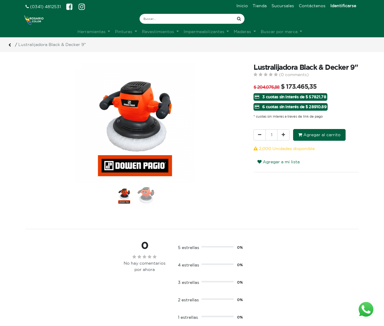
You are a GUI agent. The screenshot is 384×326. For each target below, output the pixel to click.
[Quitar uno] (260, 134)
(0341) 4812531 (43, 6)
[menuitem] (242, 5)
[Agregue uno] (283, 134)
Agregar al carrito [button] (319, 134)
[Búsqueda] (238, 19)
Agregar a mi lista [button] (278, 161)
